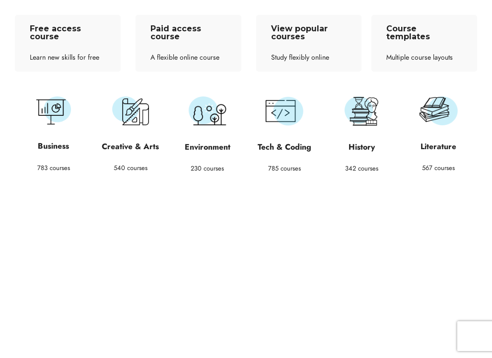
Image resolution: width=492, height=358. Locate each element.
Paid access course (175, 32)
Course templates (408, 32)
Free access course (55, 32)
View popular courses (299, 32)
